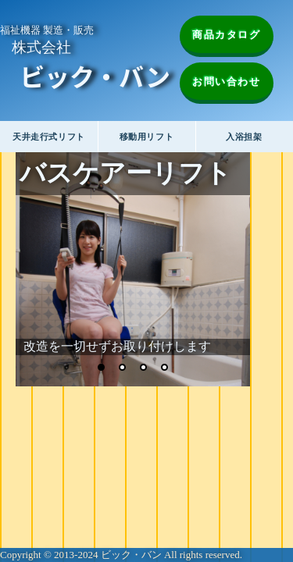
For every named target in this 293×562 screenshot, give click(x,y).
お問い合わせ (226, 81)
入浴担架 (244, 136)
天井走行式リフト (48, 136)
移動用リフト (146, 136)
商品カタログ (226, 35)
